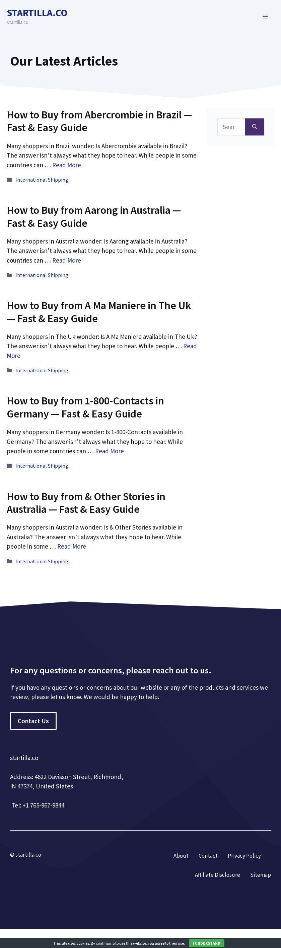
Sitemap (260, 874)
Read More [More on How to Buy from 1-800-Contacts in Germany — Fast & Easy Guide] (109, 451)
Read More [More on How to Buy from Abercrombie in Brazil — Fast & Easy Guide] (66, 165)
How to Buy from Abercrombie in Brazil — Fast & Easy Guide (99, 121)
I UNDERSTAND (206, 943)
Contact (208, 855)
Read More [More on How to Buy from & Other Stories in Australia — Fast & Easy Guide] (71, 546)
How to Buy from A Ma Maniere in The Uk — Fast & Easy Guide (99, 312)
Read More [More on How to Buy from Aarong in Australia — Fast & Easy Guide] (66, 260)
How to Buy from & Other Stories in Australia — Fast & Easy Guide (86, 503)
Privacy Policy (244, 855)
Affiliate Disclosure (217, 874)
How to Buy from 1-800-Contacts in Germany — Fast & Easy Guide (85, 407)
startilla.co (37, 12)
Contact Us (33, 721)
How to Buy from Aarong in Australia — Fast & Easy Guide (94, 216)
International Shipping (41, 179)
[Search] (254, 126)
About (181, 855)
